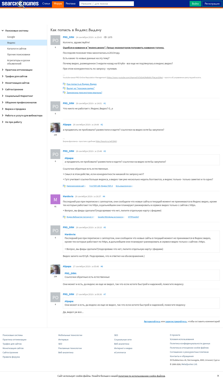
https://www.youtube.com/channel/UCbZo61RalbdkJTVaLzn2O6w (135, 77)
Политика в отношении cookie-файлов (189, 347)
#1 (105, 103)
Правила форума (11, 356)
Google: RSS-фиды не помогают (111, 217)
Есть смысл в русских (124, 186)
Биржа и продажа (13, 109)
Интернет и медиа (123, 348)
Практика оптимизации (16, 70)
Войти (195, 4)
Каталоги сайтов (16, 48)
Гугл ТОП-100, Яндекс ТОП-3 (101, 186)
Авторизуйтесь (152, 321)
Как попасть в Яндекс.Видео (82, 84)
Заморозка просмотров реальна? (84, 92)
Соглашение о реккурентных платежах (189, 351)
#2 (102, 124)
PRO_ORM (68, 37)
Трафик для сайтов (14, 76)
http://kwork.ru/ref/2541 (106, 141)
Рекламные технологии (70, 348)
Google (11, 36)
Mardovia (68, 196)
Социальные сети (123, 339)
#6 (102, 266)
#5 (105, 227)
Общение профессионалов (18, 102)
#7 (105, 294)
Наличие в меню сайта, (76, 186)
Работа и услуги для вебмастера (21, 115)
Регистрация (212, 4)
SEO (60, 343)
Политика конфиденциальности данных (190, 343)
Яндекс (11, 42)
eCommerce (120, 352)
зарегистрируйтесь (176, 321)
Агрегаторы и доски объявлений (18, 62)
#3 (105, 151)
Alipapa (67, 124)
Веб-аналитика (65, 352)
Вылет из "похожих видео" (81, 88)
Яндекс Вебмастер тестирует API (81, 217)
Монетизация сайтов (15, 83)
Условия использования (182, 339)
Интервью (63, 339)
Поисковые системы (14, 30)
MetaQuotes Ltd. (189, 364)
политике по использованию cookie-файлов (141, 375)
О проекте (175, 334)
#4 (104, 196)
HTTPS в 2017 (133, 217)
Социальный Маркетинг (17, 96)
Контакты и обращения (182, 356)
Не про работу (11, 122)
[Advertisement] (111, 16)
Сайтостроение (12, 89)
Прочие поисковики (18, 54)
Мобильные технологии (70, 335)
